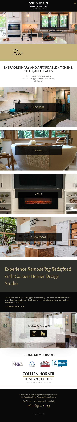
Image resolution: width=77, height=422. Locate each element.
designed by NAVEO (38, 414)
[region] (38, 28)
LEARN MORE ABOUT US (14, 306)
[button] (38, 28)
